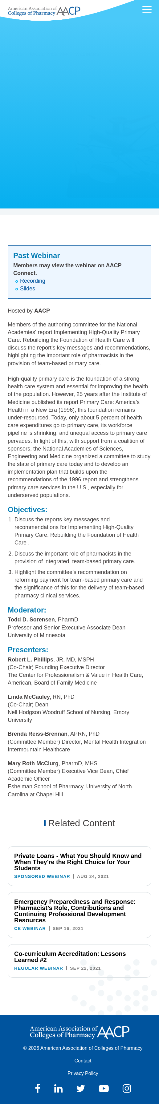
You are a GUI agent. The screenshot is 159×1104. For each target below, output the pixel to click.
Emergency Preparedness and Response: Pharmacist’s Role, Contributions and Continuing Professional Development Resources (75, 911)
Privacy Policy (82, 1073)
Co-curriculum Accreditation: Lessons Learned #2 (70, 956)
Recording (32, 281)
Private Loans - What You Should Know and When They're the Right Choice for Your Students (78, 861)
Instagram (127, 1089)
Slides (27, 288)
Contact (82, 1060)
